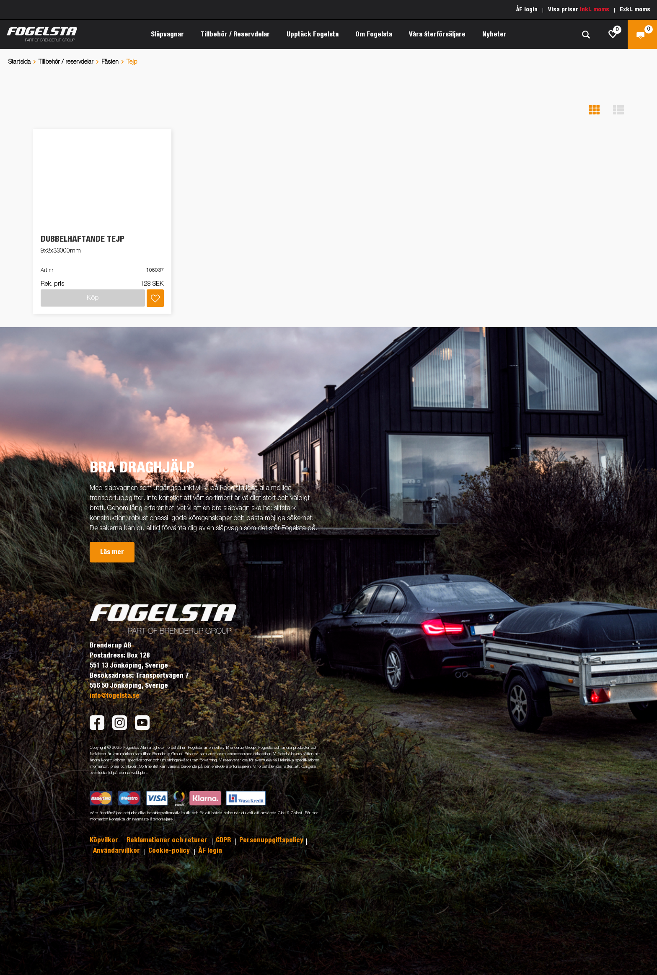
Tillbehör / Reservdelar (235, 34)
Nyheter (494, 34)
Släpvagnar (167, 34)
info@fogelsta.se (115, 695)
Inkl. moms (594, 10)
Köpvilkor (105, 840)
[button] (594, 110)
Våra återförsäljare (437, 34)
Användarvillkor (117, 850)
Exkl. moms (635, 10)
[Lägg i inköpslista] (155, 298)
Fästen (110, 62)
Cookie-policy (169, 850)
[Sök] (585, 34)
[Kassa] (642, 34)
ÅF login (527, 10)
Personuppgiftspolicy (271, 840)
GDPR (224, 840)
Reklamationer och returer (168, 840)
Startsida (19, 62)
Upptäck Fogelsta (313, 34)
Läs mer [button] (112, 552)
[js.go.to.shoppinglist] (613, 34)
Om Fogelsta (373, 34)
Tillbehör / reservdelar (66, 62)
